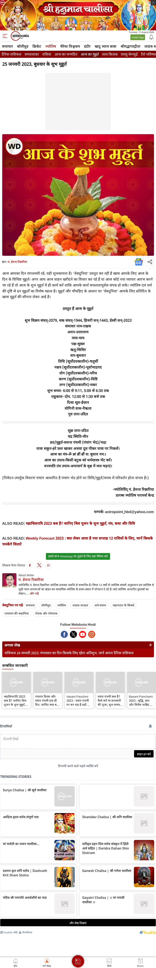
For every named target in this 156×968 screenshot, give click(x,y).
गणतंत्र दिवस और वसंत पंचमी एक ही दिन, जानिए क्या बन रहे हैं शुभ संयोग (46, 700)
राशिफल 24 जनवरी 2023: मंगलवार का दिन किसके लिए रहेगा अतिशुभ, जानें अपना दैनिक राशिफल (69, 653)
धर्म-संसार (100, 605)
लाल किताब (110, 54)
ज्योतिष (50, 46)
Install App (138, 37)
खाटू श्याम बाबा (105, 46)
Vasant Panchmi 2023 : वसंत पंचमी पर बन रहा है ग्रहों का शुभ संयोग (78, 700)
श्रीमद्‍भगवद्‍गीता (130, 46)
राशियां (46, 54)
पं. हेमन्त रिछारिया (17, 262)
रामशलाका (32, 54)
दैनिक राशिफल (11, 54)
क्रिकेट (36, 46)
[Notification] (151, 37)
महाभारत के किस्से (123, 605)
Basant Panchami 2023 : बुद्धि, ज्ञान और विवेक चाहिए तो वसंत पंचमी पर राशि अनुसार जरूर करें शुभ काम (141, 700)
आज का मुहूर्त (90, 54)
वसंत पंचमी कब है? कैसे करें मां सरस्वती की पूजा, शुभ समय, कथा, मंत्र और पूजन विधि (109, 700)
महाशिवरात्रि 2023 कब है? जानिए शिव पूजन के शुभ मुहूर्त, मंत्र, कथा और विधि (80, 523)
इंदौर (87, 46)
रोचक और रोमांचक (46, 613)
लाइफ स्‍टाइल (80, 605)
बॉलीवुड (22, 46)
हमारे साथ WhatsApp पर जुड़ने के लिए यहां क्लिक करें (78, 556)
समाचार (7, 46)
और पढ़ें (34, 593)
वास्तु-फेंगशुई (129, 54)
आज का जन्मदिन (65, 54)
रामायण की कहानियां (16, 613)
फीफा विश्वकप (70, 46)
